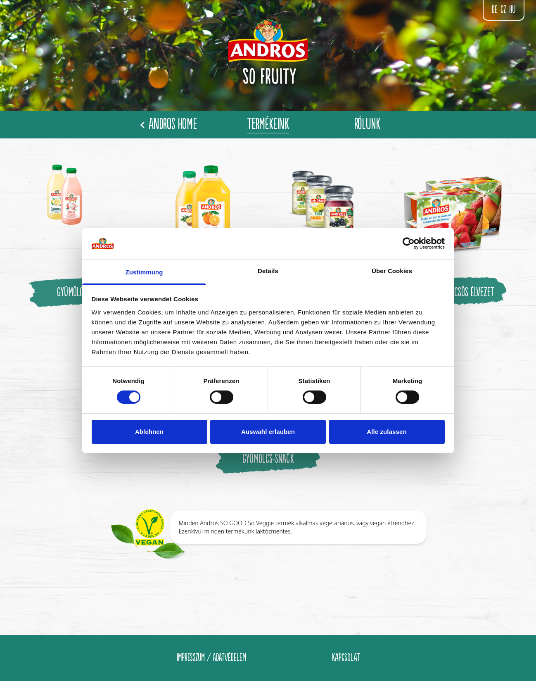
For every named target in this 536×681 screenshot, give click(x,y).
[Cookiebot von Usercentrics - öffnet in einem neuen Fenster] (408, 243)
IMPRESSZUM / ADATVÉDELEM (211, 658)
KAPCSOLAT (346, 658)
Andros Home (169, 124)
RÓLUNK (367, 124)
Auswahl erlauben (268, 431)
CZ (503, 10)
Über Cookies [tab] (392, 270)
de (494, 10)
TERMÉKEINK (268, 124)
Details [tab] (268, 270)
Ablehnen (149, 431)
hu (512, 10)
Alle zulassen (386, 431)
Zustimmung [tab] (144, 272)
